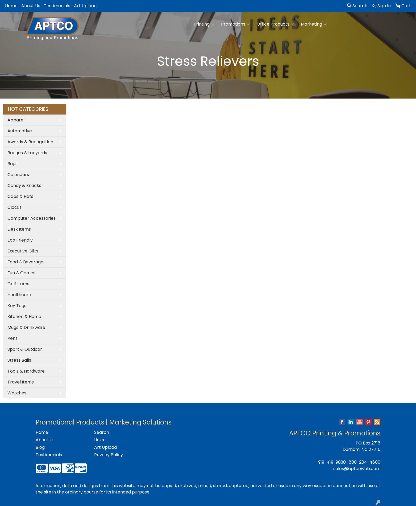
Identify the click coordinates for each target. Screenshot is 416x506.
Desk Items (19, 229)
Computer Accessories (31, 218)
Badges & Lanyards (27, 153)
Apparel (15, 120)
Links (99, 440)
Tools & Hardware (26, 371)
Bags (12, 164)
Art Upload (85, 6)
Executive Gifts (22, 251)
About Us (30, 6)
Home (11, 6)
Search (357, 6)
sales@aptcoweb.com (356, 469)
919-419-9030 (332, 462)
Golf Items (18, 284)
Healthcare (19, 295)
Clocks (14, 207)
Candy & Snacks (24, 185)
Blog (40, 447)
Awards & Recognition (30, 142)
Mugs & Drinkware (26, 327)
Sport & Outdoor (24, 349)
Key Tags (16, 306)
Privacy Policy (108, 455)
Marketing (314, 24)
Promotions (235, 24)
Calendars (18, 175)
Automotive (19, 131)
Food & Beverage (25, 262)
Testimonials (57, 6)
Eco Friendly (20, 240)
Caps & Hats (20, 196)
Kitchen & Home (24, 316)
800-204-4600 (364, 462)
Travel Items (20, 382)
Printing (204, 24)
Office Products (275, 24)
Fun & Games (21, 273)
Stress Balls (19, 360)
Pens (12, 338)
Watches (16, 393)
